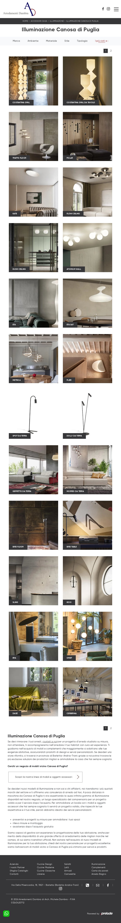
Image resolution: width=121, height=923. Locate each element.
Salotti (67, 864)
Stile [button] (66, 41)
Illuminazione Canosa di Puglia (82, 21)
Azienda (14, 864)
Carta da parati (100, 871)
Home (25, 21)
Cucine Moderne (45, 867)
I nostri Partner (17, 867)
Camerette (69, 874)
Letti (66, 867)
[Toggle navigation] (116, 9)
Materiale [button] (51, 41)
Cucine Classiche (46, 871)
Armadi (68, 871)
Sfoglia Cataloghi (19, 871)
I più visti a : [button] (101, 41)
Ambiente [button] (33, 41)
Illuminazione (57, 21)
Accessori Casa (39, 21)
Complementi (99, 867)
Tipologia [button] (82, 41)
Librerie (41, 874)
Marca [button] (16, 41)
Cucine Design (44, 864)
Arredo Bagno (99, 874)
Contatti (14, 874)
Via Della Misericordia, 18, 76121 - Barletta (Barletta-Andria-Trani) (45, 885)
